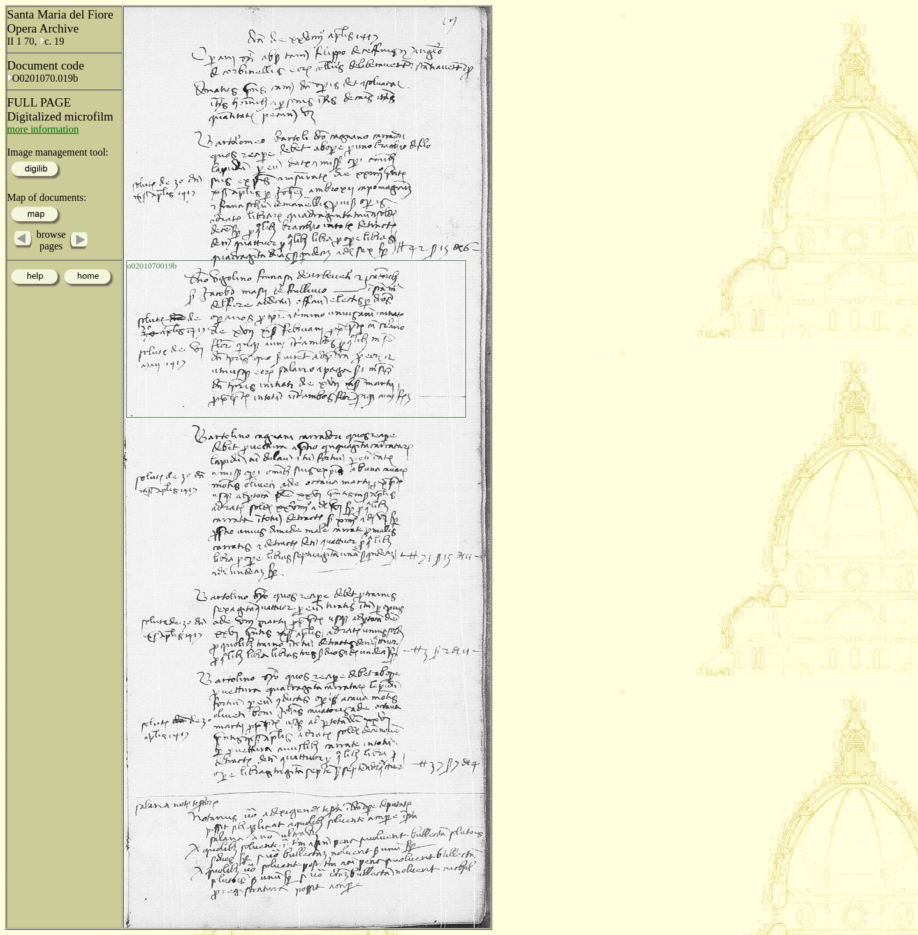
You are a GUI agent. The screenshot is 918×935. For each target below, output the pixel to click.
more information (42, 129)
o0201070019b (152, 265)
